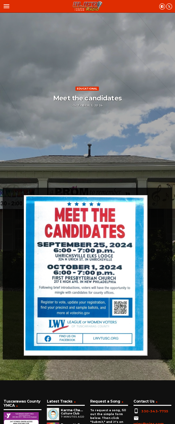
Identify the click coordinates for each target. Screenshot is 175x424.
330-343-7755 (154, 411)
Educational (87, 88)
